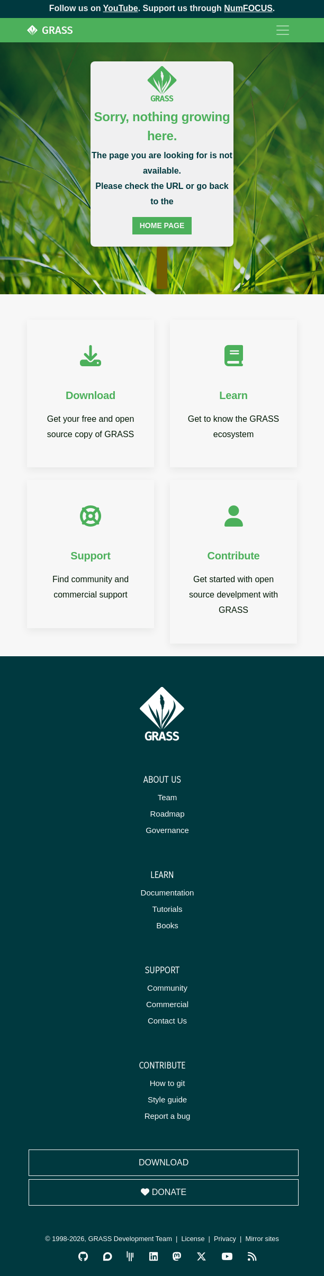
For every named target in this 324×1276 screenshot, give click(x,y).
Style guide (167, 1099)
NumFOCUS (248, 8)
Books (167, 925)
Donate (163, 1192)
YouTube (120, 8)
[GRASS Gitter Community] (130, 1256)
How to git (167, 1083)
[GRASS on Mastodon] (176, 1256)
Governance (167, 830)
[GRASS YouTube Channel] (227, 1256)
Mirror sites (262, 1239)
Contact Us (167, 1020)
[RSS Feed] (252, 1256)
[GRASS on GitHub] (83, 1256)
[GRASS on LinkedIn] (153, 1256)
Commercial (167, 1004)
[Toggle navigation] (282, 30)
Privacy (225, 1239)
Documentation (167, 892)
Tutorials (167, 908)
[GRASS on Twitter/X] (201, 1256)
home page (162, 225)
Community (167, 987)
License (192, 1239)
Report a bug (168, 1115)
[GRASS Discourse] (107, 1256)
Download (163, 1162)
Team (167, 797)
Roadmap (167, 813)
